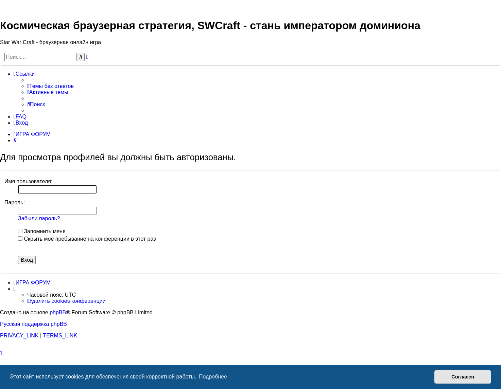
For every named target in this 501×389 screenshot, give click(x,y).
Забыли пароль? (39, 218)
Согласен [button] (462, 376)
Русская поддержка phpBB (33, 324)
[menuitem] (50, 86)
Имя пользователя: (28, 181)
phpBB (58, 312)
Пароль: (14, 202)
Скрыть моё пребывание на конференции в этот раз (87, 239)
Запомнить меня (42, 231)
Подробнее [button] (213, 376)
